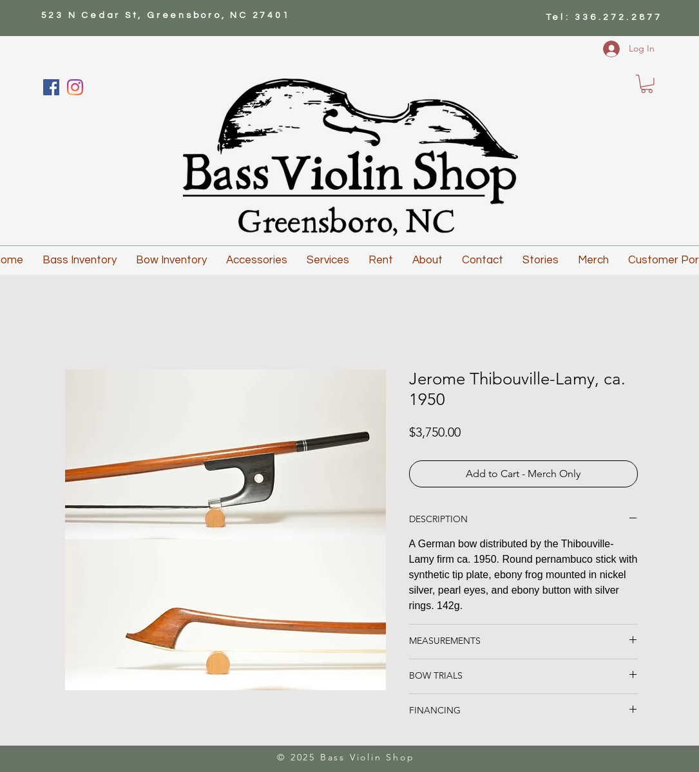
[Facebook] (51, 87)
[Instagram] (75, 87)
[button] (647, 84)
